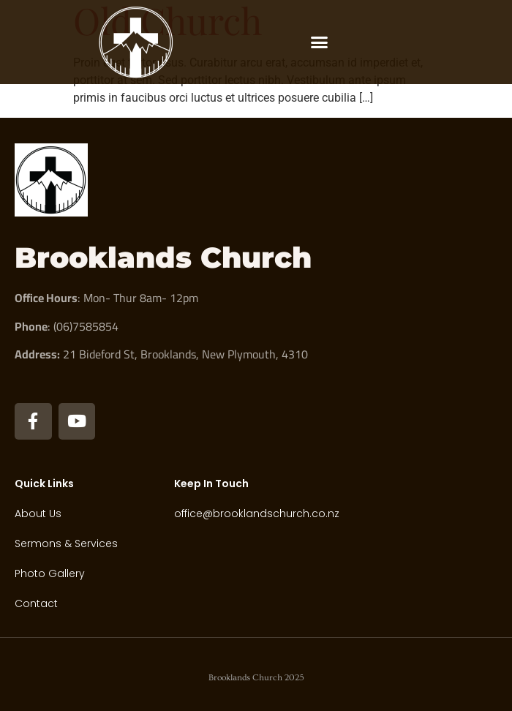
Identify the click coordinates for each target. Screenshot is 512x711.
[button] (320, 42)
